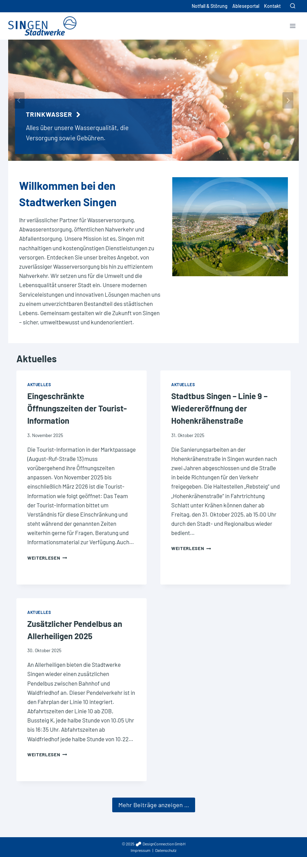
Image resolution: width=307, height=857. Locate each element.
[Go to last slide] (19, 100)
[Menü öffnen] (292, 25)
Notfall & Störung (210, 6)
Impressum (140, 850)
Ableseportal (245, 6)
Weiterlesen (47, 560)
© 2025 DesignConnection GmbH (154, 843)
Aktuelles (36, 361)
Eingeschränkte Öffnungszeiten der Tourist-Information (77, 411)
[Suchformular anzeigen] (293, 6)
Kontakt (272, 6)
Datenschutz (165, 850)
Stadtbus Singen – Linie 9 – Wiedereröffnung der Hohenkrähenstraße (219, 411)
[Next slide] (287, 100)
